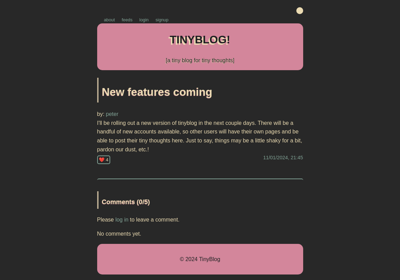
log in (121, 220)
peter (111, 114)
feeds (127, 19)
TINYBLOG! (200, 39)
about (109, 19)
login (144, 19)
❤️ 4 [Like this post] (103, 159)
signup (162, 19)
